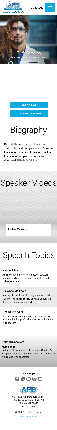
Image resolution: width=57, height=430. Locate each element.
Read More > (27, 160)
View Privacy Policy (28, 416)
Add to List (29, 105)
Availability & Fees (28, 113)
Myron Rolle (8, 346)
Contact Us (37, 8)
